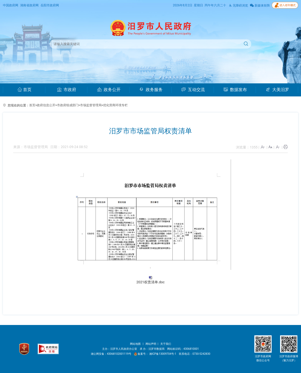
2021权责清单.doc (150, 282)
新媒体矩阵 (260, 5)
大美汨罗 (277, 90)
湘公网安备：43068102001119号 (111, 354)
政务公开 (109, 90)
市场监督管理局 (91, 105)
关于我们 (165, 344)
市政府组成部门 (68, 105)
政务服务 (151, 90)
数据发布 (235, 90)
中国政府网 (10, 5)
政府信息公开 (46, 105)
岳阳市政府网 (50, 5)
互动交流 (193, 90)
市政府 (66, 90)
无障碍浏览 (238, 5)
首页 (24, 90)
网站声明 (151, 344)
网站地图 (135, 344)
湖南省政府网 (29, 5)
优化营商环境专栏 (115, 105)
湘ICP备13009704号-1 (163, 354)
